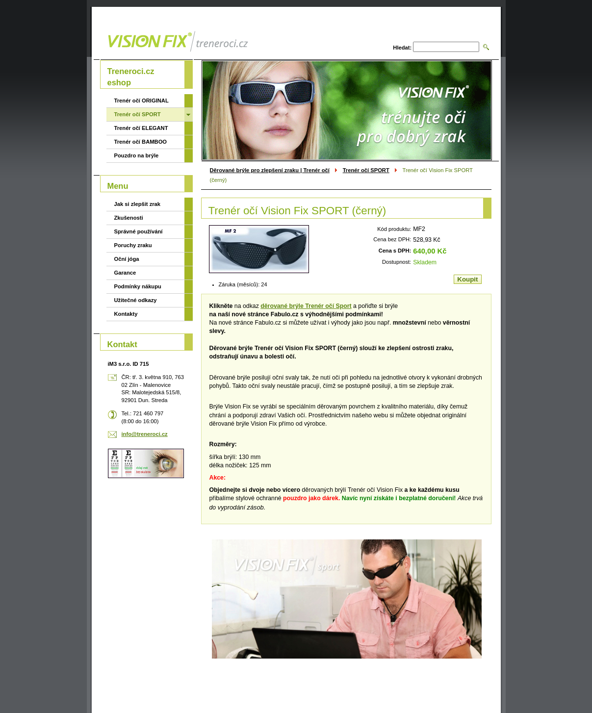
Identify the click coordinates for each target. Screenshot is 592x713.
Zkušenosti (128, 218)
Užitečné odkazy (135, 300)
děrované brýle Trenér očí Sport (305, 306)
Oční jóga (126, 259)
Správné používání (138, 231)
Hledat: (402, 48)
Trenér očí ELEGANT (141, 128)
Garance (125, 273)
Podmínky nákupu (137, 286)
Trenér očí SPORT (366, 170)
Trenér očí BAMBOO (140, 142)
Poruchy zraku (133, 245)
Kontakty (126, 314)
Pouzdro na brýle (136, 155)
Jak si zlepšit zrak (137, 204)
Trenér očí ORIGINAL (141, 100)
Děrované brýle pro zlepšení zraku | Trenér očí (270, 170)
